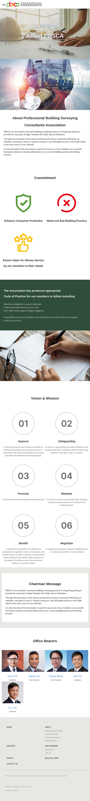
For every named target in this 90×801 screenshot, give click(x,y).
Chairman (12, 680)
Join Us (48, 753)
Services (11, 746)
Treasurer (12, 711)
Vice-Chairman (34, 680)
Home (9, 727)
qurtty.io (15, 790)
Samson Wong (56, 676)
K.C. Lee (12, 707)
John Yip (77, 676)
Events (10, 758)
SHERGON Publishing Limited (22, 787)
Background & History (54, 731)
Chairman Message (52, 737)
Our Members (51, 746)
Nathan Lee (34, 676)
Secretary (77, 680)
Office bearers (51, 741)
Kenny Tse (12, 676)
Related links (52, 758)
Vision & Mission (51, 734)
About (48, 727)
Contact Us (12, 764)
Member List (50, 750)
